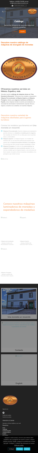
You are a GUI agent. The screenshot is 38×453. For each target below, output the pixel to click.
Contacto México (7, 432)
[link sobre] (19, 400)
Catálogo (5, 429)
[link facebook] (12, 5)
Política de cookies (7, 415)
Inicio (4, 428)
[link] (32, 11)
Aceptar (27, 449)
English (4, 434)
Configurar (11, 449)
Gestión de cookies (7, 417)
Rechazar (19, 449)
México (15, 31)
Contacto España (7, 431)
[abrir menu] (2, 11)
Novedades (5, 435)
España (22, 31)
